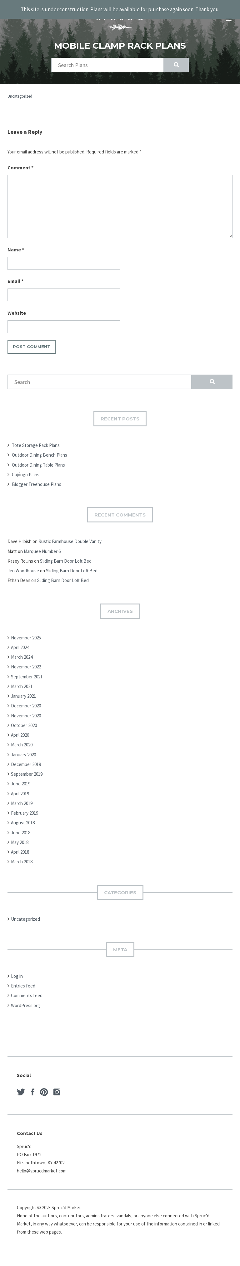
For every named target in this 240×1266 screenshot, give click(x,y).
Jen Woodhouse (23, 564)
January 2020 (23, 748)
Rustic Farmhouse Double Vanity (70, 535)
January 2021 (23, 689)
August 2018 (23, 816)
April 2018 (20, 845)
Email (15, 274)
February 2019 (24, 806)
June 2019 (20, 777)
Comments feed (26, 989)
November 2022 (26, 660)
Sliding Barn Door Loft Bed (66, 554)
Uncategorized (20, 89)
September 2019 (26, 767)
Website (17, 306)
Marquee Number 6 (42, 545)
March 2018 (21, 855)
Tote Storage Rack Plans (36, 439)
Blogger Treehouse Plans (36, 478)
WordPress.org (25, 999)
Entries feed (23, 979)
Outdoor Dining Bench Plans (39, 448)
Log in (17, 970)
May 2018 (19, 836)
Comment (20, 161)
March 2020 (21, 738)
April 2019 (20, 787)
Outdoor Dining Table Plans (38, 458)
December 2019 (26, 758)
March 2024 (21, 650)
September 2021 (26, 670)
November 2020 (26, 709)
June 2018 (20, 826)
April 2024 (20, 641)
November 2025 (26, 631)
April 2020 (20, 728)
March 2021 (21, 680)
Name (16, 243)
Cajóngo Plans (25, 468)
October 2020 (24, 719)
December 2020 (26, 699)
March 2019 (21, 797)
